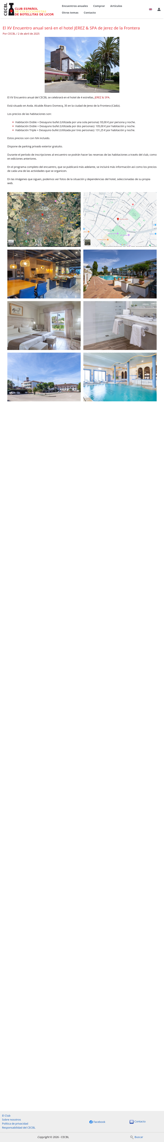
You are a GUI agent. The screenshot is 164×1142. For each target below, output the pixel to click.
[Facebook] (97, 1122)
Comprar (99, 6)
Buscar (136, 1137)
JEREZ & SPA (102, 97)
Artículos (116, 6)
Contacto (90, 12)
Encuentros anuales (75, 6)
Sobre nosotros (11, 1119)
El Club (6, 1115)
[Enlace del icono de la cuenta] (159, 9)
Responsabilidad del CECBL (18, 1127)
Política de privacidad (15, 1123)
